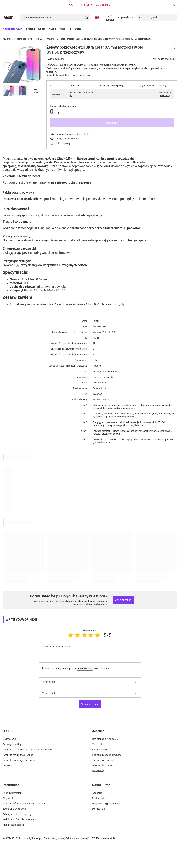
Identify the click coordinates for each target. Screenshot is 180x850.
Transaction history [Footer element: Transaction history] (102, 760)
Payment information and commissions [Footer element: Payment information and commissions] (24, 803)
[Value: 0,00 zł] (157, 17)
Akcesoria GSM (12, 28)
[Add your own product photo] (101, 669)
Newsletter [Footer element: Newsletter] (98, 770)
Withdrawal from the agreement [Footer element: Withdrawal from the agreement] (20, 819)
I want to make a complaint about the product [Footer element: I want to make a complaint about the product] (27, 749)
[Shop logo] (9, 17)
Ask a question (123, 599)
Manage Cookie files (13, 824)
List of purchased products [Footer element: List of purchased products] (106, 754)
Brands (30, 28)
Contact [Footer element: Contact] (7, 765)
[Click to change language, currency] (98, 17)
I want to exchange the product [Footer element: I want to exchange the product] (20, 760)
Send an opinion (90, 704)
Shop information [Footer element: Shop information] (12, 793)
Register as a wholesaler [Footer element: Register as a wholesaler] (105, 738)
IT (70, 28)
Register (110, 19)
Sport (41, 28)
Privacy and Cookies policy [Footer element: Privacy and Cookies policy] (17, 814)
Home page (21, 39)
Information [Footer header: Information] (11, 785)
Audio (52, 28)
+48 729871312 (11, 838)
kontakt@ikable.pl (31, 838)
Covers (50, 39)
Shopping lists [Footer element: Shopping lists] (99, 749)
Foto (62, 28)
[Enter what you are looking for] (55, 17)
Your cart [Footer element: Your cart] (97, 744)
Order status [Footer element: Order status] (9, 738)
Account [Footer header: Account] (98, 731)
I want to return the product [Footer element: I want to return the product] (18, 754)
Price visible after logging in (82, 94)
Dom (78, 28)
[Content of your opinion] (90, 651)
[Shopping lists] (125, 17)
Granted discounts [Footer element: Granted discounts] (102, 765)
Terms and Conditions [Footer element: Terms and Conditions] (14, 808)
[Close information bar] (174, 5)
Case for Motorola (65, 39)
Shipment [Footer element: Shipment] (8, 798)
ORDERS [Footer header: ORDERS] (8, 731)
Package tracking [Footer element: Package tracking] (12, 744)
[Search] (86, 17)
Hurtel (96, 320)
